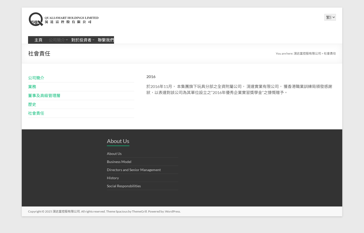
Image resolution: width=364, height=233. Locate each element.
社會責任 (36, 113)
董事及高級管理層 (44, 95)
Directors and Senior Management (134, 170)
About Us (114, 153)
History (113, 178)
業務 (32, 86)
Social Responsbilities (124, 186)
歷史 (32, 104)
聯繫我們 (106, 39)
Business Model (119, 161)
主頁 (38, 39)
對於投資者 (81, 39)
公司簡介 (57, 39)
